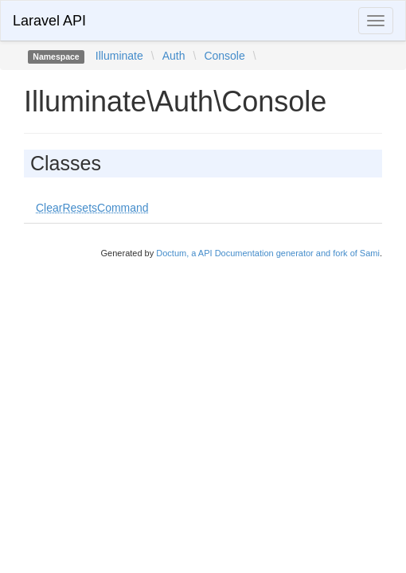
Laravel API (49, 21)
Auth (173, 55)
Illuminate (119, 55)
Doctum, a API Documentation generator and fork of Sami (268, 253)
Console (224, 55)
